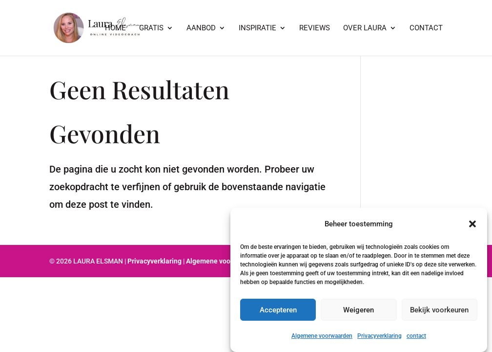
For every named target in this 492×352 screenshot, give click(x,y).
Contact (426, 28)
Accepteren (278, 310)
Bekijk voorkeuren (439, 310)
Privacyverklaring (379, 335)
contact (416, 335)
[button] (472, 224)
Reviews (314, 28)
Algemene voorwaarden (321, 335)
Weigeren (358, 310)
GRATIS (151, 28)
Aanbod (201, 28)
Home (115, 28)
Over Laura (365, 28)
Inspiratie (257, 28)
